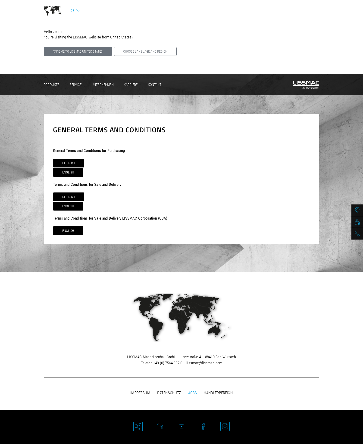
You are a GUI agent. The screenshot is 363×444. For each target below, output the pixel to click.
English (68, 172)
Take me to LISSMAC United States (78, 51)
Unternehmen (103, 85)
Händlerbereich (218, 392)
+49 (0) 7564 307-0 (167, 363)
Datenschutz (169, 392)
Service (75, 85)
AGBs (192, 392)
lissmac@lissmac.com (204, 363)
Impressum (140, 392)
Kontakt (154, 85)
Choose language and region (145, 51)
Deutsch (68, 163)
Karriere (131, 85)
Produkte (51, 85)
